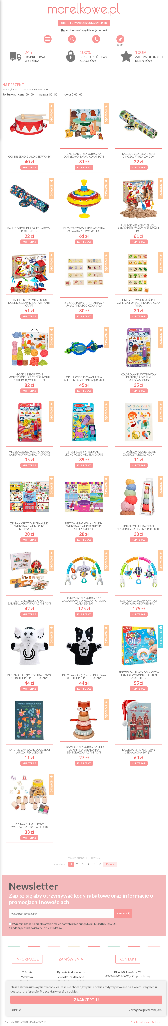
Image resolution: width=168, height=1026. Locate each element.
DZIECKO (26, 89)
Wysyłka (27, 977)
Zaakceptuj (86, 999)
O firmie (27, 972)
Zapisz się (123, 913)
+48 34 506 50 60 (96, 39)
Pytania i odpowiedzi (71, 972)
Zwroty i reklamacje (71, 977)
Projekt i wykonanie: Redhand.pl (147, 1022)
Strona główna (10, 89)
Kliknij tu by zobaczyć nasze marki (84, 22)
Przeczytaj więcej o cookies (59, 991)
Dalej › (110, 864)
